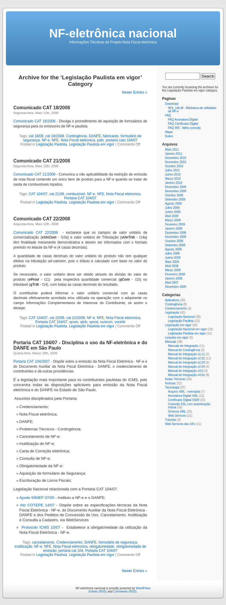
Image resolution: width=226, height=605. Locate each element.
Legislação (172, 312)
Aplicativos (172, 300)
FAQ (168, 115)
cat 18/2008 (54, 136)
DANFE (95, 136)
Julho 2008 (172, 253)
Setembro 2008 (175, 245)
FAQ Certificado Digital (183, 123)
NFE (55, 140)
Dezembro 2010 (175, 157)
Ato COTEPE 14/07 (37, 505)
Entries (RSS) (98, 591)
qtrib (83, 322)
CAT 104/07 (38, 194)
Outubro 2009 (174, 195)
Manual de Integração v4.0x (186, 375)
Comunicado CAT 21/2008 (41, 160)
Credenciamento (69, 542)
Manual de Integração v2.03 (186, 362)
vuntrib (119, 322)
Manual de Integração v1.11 (186, 354)
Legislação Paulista (51, 144)
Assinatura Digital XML (183, 395)
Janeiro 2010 (173, 182)
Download (171, 103)
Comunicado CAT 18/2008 (41, 107)
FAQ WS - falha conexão (184, 127)
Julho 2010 (172, 170)
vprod (93, 322)
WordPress (143, 588)
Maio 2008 (172, 261)
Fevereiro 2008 (175, 274)
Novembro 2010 (175, 162)
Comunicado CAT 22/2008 (41, 218)
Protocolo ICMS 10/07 (40, 527)
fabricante (111, 136)
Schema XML (177, 411)
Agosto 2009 (173, 203)
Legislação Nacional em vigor (187, 329)
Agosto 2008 (173, 249)
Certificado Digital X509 (183, 400)
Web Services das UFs (180, 424)
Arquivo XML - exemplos (184, 391)
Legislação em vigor (178, 325)
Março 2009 (173, 220)
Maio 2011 (172, 149)
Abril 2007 (171, 282)
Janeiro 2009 (173, 228)
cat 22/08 (57, 318)
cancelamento (43, 542)
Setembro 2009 (175, 199)
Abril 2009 (171, 216)
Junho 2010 (173, 174)
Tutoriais (170, 419)
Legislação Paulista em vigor (91, 144)
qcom (74, 322)
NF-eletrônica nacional (113, 33)
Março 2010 (173, 178)
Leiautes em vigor (177, 337)
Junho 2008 (173, 257)
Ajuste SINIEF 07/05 (36, 497)
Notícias (170, 383)
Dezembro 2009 (175, 187)
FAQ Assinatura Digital (183, 119)
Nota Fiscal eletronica (78, 140)
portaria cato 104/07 (122, 140)
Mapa (168, 132)
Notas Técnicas (175, 379)
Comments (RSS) (124, 591)
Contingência (76, 136)
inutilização (23, 546)
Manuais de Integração (183, 345)
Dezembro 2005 (175, 286)
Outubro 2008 (174, 241)
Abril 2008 (171, 266)
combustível (75, 194)
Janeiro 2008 (173, 278)
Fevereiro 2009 (175, 224)
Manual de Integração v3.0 (185, 370)
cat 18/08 (36, 136)
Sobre (169, 136)
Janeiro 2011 (173, 153)
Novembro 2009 (175, 191)
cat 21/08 (56, 194)
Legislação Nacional (181, 316)
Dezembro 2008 (175, 232)
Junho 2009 (173, 212)
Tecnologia (172, 387)
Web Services (177, 415)
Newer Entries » (134, 92)
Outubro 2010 (174, 166)
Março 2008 (173, 270)
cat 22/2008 (75, 318)
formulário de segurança (117, 542)
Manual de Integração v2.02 (186, 358)
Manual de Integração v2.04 (186, 366)
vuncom (106, 322)
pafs (100, 140)
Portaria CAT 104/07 (80, 198)
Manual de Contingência (184, 350)
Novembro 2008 (175, 236)
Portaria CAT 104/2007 (31, 361)
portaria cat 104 (71, 551)
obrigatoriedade (102, 546)
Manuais (170, 341)
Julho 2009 (172, 207)
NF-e (46, 140)
